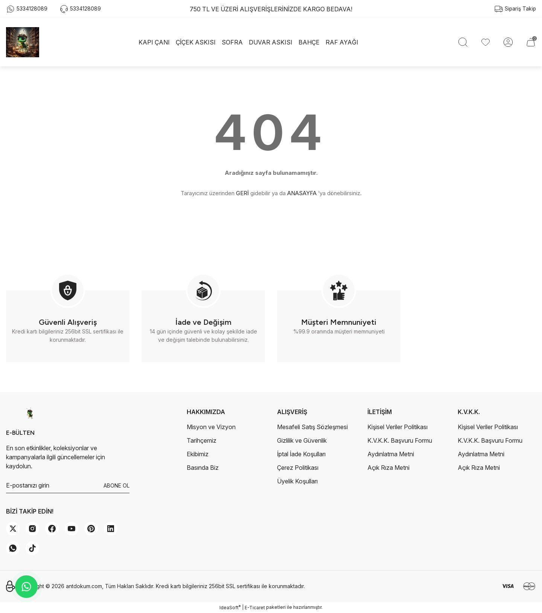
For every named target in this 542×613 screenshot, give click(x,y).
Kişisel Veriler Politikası (397, 427)
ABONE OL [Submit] (116, 485)
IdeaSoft (230, 607)
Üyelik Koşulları (297, 481)
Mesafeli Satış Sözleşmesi (312, 427)
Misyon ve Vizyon (211, 427)
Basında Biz (203, 467)
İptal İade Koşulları (301, 454)
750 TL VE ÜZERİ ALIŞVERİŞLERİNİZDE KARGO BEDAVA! (271, 9)
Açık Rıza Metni (388, 467)
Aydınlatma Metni (390, 454)
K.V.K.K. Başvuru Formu (399, 440)
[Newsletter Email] (67, 485)
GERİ (242, 193)
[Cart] (530, 42)
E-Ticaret (255, 607)
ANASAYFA (302, 193)
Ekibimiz (198, 454)
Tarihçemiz (201, 440)
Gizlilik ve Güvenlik (302, 440)
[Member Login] (508, 42)
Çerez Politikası (297, 467)
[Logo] (22, 42)
